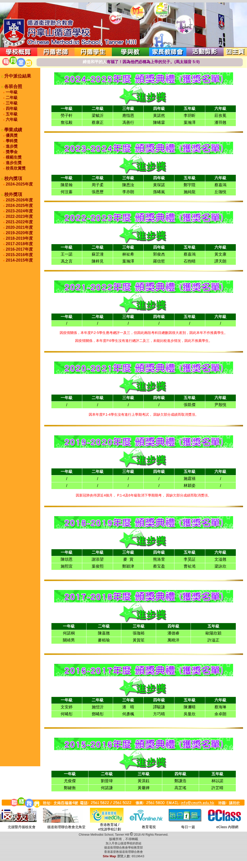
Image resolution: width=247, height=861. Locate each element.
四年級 (11, 108)
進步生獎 (13, 163)
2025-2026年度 (19, 200)
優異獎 (11, 135)
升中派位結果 (17, 76)
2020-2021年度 (19, 227)
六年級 (11, 119)
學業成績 (12, 129)
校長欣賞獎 (15, 168)
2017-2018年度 (19, 244)
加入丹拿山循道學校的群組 (123, 843)
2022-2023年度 (19, 216)
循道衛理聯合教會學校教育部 (123, 847)
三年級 (11, 103)
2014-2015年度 (19, 260)
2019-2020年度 (19, 233)
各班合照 (12, 86)
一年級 (11, 92)
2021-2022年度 (19, 222)
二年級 (11, 97)
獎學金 (11, 152)
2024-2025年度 (19, 184)
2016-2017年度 (19, 249)
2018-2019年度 (19, 238)
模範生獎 (13, 157)
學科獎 (11, 141)
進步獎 (11, 146)
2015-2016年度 (19, 255)
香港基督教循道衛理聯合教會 (123, 852)
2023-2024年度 (19, 211)
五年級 (11, 114)
